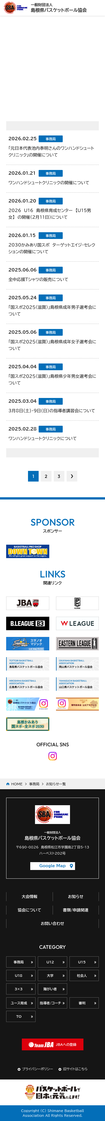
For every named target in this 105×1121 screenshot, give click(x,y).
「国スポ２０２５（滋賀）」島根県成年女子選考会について (52, 345)
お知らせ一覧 (56, 784)
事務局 (34, 784)
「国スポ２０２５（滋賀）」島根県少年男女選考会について (52, 379)
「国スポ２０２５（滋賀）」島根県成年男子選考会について (52, 310)
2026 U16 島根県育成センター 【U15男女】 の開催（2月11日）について (49, 213)
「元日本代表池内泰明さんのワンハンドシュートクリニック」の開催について (51, 151)
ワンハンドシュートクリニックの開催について (48, 183)
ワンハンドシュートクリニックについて (42, 438)
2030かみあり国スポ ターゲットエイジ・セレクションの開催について (51, 248)
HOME (16, 784)
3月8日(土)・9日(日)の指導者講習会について (51, 411)
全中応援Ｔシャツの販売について (38, 279)
